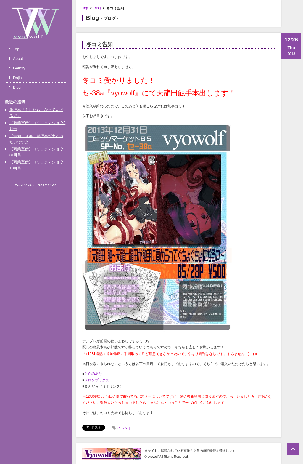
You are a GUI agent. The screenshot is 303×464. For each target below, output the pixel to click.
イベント (124, 428)
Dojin (17, 78)
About (18, 58)
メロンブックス (96, 380)
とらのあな (93, 374)
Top (16, 49)
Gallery (19, 68)
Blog (17, 87)
